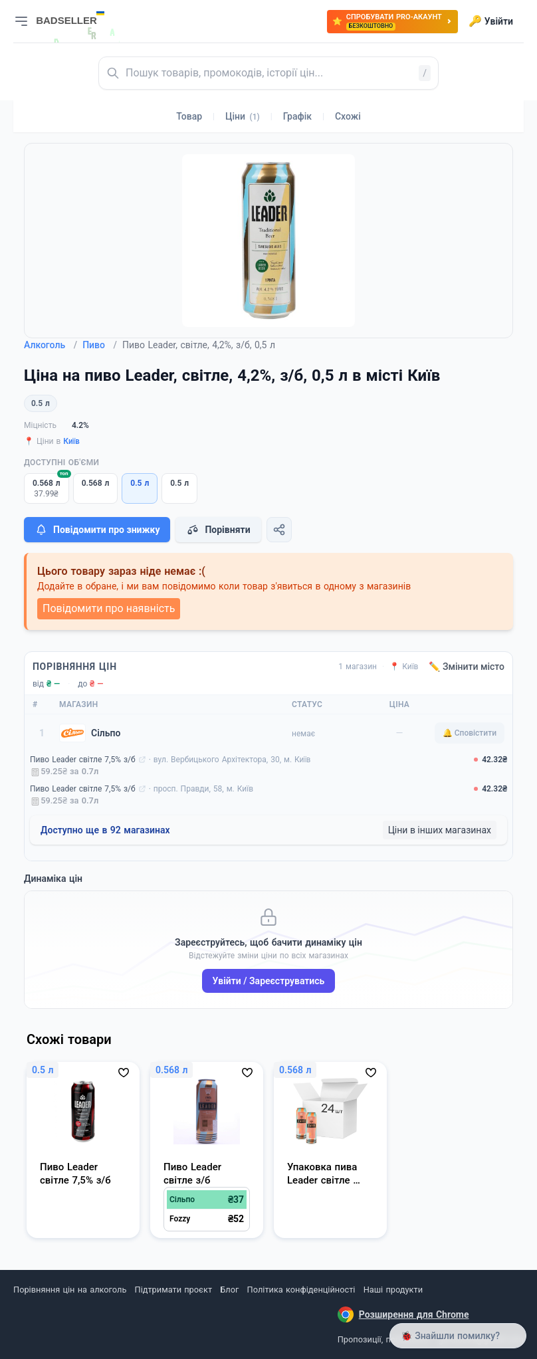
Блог (229, 1290)
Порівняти (218, 529)
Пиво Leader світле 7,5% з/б (83, 759)
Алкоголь (50, 345)
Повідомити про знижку (97, 529)
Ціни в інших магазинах (439, 830)
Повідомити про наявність (109, 608)
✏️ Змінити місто (466, 666)
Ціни (242, 116)
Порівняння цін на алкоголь (69, 1290)
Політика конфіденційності (301, 1290)
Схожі (348, 116)
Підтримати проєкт (173, 1290)
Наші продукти (393, 1290)
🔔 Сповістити (469, 733)
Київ (71, 441)
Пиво (99, 345)
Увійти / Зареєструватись (269, 981)
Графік (297, 116)
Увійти (491, 21)
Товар (189, 116)
